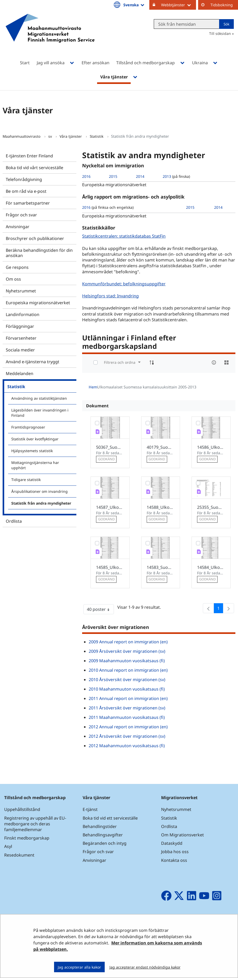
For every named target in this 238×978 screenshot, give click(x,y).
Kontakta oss (174, 860)
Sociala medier (20, 350)
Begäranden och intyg (104, 843)
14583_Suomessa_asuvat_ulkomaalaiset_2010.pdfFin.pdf (161, 567)
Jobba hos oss (175, 851)
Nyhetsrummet (21, 291)
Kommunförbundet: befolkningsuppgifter (124, 284)
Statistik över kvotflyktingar (35, 438)
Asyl (8, 846)
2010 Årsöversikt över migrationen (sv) (127, 679)
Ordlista (14, 521)
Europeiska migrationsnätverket (38, 303)
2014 (140, 176)
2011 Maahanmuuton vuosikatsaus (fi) (127, 717)
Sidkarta (229, 937)
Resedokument (19, 855)
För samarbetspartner (28, 203)
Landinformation (22, 314)
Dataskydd (171, 843)
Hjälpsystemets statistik (32, 450)
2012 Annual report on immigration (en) (128, 727)
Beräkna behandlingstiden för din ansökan (39, 252)
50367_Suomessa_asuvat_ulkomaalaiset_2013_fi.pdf (110, 447)
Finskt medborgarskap (26, 838)
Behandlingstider (100, 826)
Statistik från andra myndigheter (41, 503)
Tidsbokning (221, 4)
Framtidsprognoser (28, 427)
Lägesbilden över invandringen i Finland (39, 413)
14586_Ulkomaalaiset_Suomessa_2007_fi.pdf (211, 447)
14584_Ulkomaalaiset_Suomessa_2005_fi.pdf (211, 567)
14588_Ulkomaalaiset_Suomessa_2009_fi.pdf (161, 507)
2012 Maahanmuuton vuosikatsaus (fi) (127, 746)
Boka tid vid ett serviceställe (110, 818)
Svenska (134, 4)
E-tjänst (90, 809)
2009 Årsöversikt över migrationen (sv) (127, 651)
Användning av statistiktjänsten (39, 398)
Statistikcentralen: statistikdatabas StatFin (124, 236)
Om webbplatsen (176, 937)
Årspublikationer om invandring (39, 491)
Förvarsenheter (21, 338)
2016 (86, 176)
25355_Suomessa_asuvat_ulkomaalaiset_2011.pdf (211, 507)
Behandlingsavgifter (103, 835)
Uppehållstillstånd (22, 809)
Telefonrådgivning (24, 179)
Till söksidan (220, 33)
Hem (93, 386)
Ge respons (17, 267)
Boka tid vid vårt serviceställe (34, 167)
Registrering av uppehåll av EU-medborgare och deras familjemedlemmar (35, 823)
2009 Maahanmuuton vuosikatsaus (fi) (127, 661)
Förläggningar (20, 326)
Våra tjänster (71, 136)
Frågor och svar (21, 215)
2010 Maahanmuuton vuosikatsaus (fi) (127, 689)
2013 (167, 176)
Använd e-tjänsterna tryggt (32, 362)
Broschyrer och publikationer (35, 238)
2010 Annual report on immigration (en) (128, 670)
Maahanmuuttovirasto (22, 136)
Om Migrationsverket (182, 835)
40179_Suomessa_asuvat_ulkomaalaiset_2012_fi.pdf (161, 447)
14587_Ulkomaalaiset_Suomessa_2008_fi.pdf (110, 507)
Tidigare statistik (26, 479)
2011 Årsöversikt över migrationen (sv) (127, 708)
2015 (113, 176)
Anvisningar (17, 226)
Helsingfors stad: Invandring (111, 296)
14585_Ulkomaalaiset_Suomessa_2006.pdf (110, 567)
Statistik (97, 136)
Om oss (13, 279)
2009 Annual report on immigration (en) (128, 642)
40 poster (100, 610)
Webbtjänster (178, 4)
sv (50, 136)
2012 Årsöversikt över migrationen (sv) (127, 736)
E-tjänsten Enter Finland (29, 156)
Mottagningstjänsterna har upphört (35, 465)
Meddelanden (19, 373)
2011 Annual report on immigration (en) (128, 698)
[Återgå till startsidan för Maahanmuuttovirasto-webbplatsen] (50, 35)
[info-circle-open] (214, 362)
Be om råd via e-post (26, 191)
